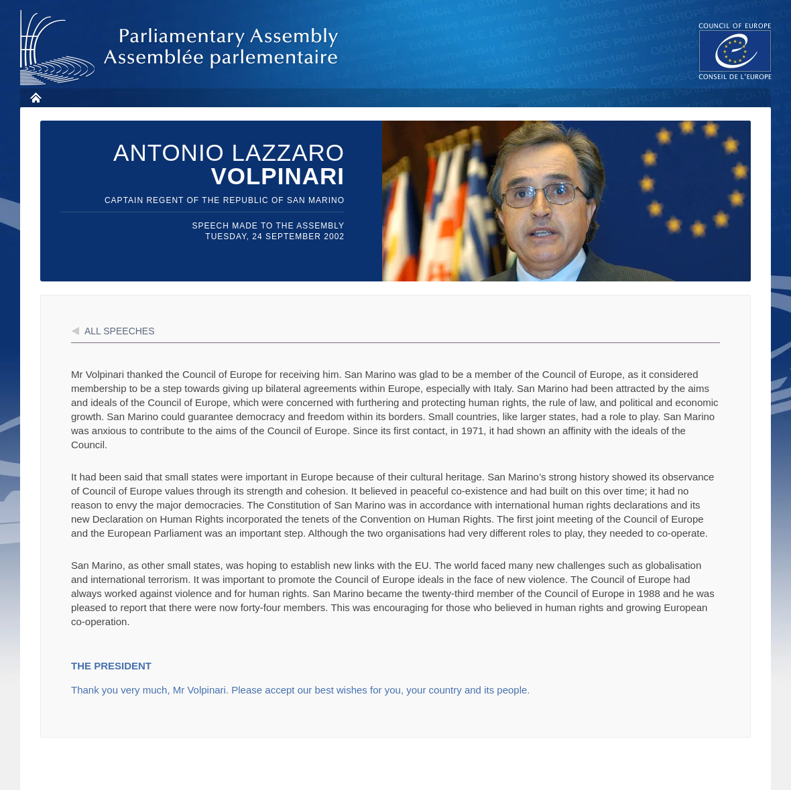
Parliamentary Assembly (181, 48)
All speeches (119, 331)
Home (35, 97)
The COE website (735, 50)
